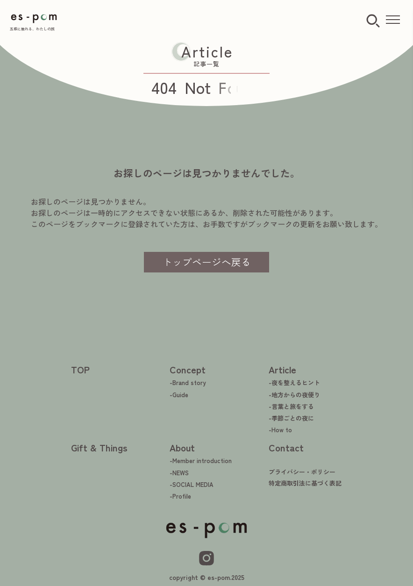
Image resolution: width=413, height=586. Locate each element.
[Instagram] (206, 558)
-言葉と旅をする (291, 406)
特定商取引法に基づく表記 (305, 483)
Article (282, 369)
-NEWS (179, 472)
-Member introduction (201, 460)
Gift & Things (99, 447)
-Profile (180, 496)
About (182, 447)
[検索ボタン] (373, 21)
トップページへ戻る (207, 262)
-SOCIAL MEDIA (192, 484)
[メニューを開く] (393, 20)
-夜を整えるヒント (294, 382)
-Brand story (188, 382)
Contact (286, 447)
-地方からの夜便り (294, 394)
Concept (188, 369)
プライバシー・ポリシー (302, 471)
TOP (80, 369)
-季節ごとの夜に (291, 418)
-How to (280, 429)
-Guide (179, 394)
